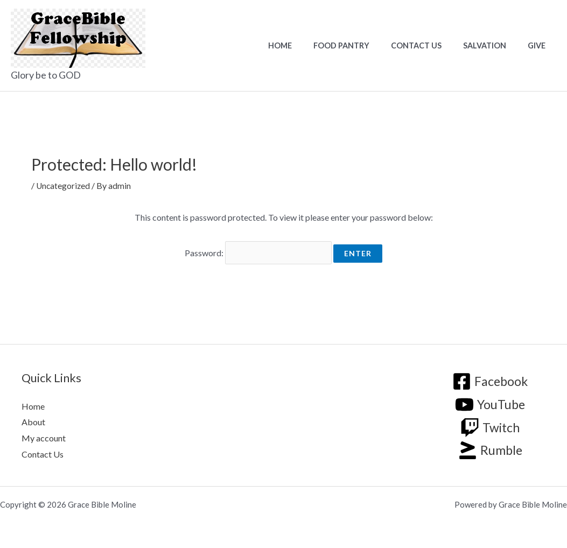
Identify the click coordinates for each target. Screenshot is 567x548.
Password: (258, 251)
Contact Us (431, 45)
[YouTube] (490, 400)
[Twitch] (490, 423)
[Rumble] (490, 447)
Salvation (493, 45)
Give (540, 45)
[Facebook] (490, 378)
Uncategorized (64, 185)
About (33, 418)
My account (44, 434)
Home (307, 45)
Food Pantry (362, 45)
